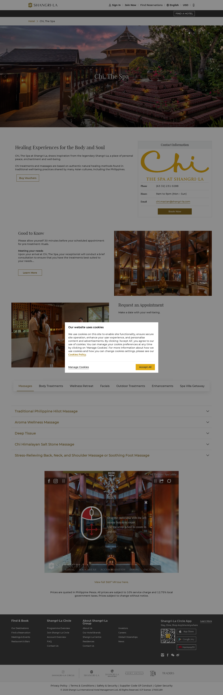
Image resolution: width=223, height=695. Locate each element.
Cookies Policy (77, 354)
